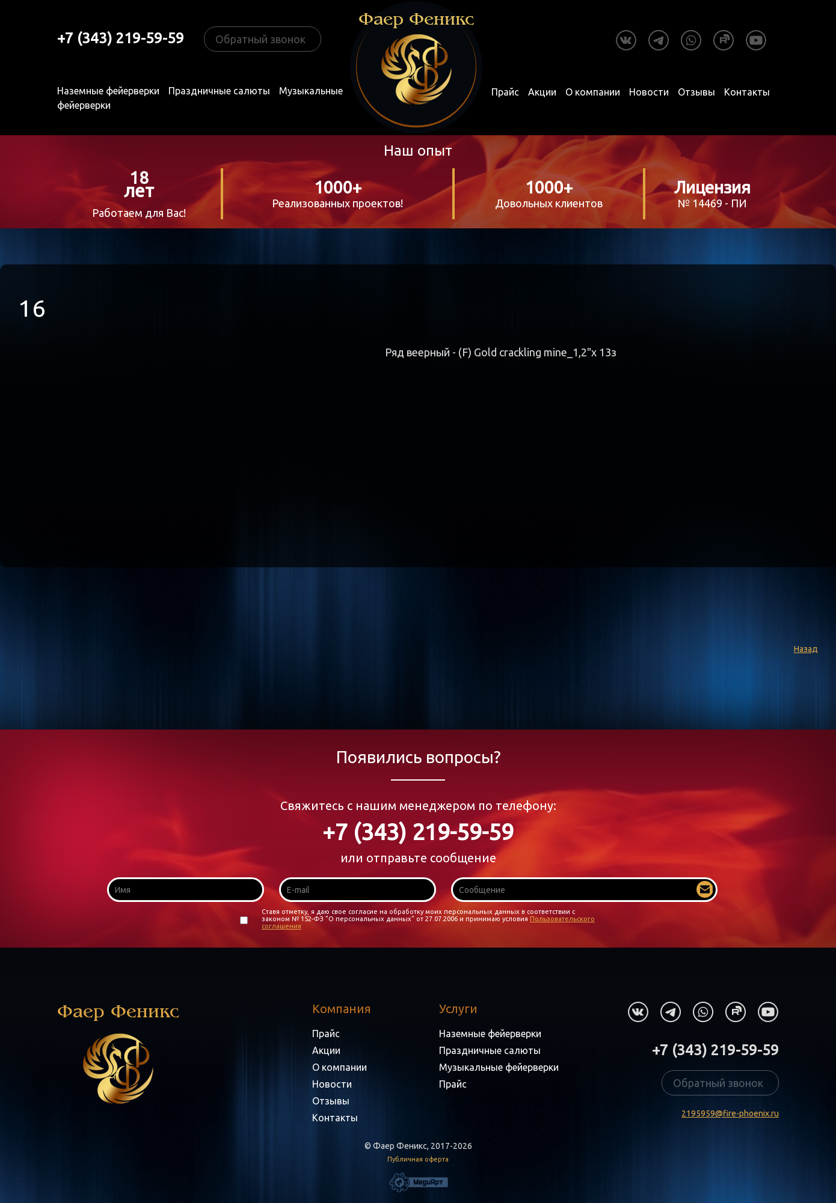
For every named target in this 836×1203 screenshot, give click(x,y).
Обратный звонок (260, 39)
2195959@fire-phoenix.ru (730, 1113)
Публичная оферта (418, 1159)
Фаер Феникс (118, 1053)
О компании (592, 92)
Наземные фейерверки (108, 90)
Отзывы (696, 92)
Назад (806, 649)
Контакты (747, 92)
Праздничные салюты (219, 90)
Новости (649, 92)
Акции (542, 92)
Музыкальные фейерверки (499, 1067)
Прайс (505, 92)
